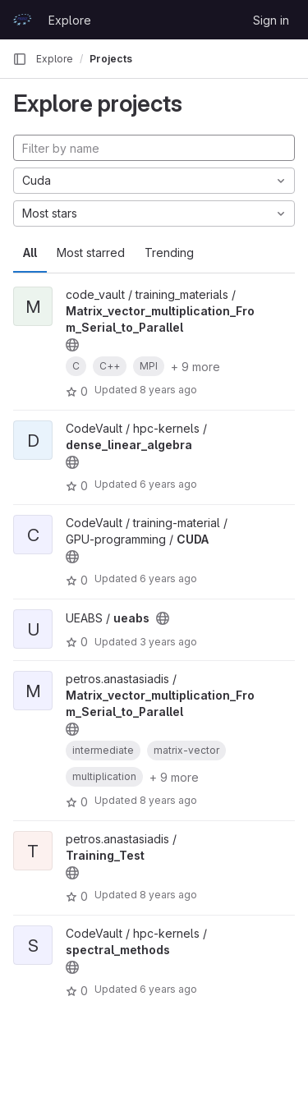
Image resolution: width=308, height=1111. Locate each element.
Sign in (271, 20)
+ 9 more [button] (195, 367)
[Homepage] (22, 20)
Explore (69, 20)
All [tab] (30, 252)
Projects (111, 59)
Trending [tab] (169, 252)
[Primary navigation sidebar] (20, 59)
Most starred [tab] (91, 252)
